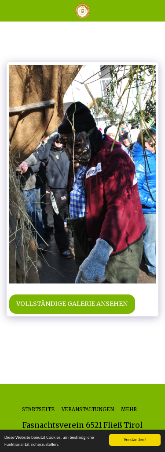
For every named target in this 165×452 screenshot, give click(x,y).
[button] (9, 10)
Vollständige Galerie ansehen (72, 304)
